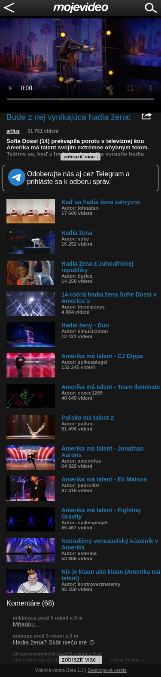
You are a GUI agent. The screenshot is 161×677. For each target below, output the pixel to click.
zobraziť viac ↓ (81, 157)
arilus (13, 131)
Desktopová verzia (107, 670)
